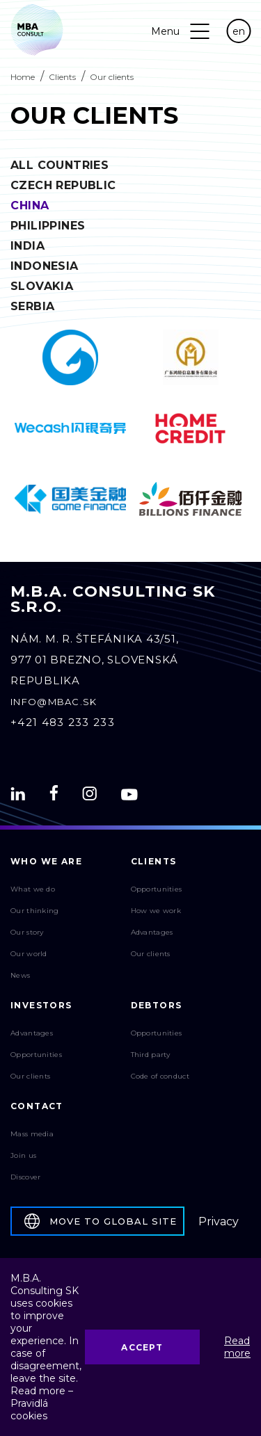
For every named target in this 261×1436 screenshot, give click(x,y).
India (27, 245)
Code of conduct (160, 1076)
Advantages (152, 932)
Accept (142, 1347)
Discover (25, 1176)
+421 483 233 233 (62, 722)
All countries (59, 165)
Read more (237, 1347)
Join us (23, 1155)
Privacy (218, 1221)
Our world (28, 953)
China (29, 205)
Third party (151, 1054)
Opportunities (156, 889)
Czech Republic (63, 185)
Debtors (156, 1005)
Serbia (32, 306)
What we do (32, 889)
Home (22, 77)
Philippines (47, 225)
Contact (36, 1106)
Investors (41, 1005)
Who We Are (46, 861)
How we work (156, 910)
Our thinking (34, 910)
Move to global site (100, 1221)
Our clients (151, 953)
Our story (27, 932)
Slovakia (41, 286)
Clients (62, 77)
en (238, 31)
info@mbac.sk (53, 701)
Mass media (32, 1133)
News (20, 975)
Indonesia (44, 266)
